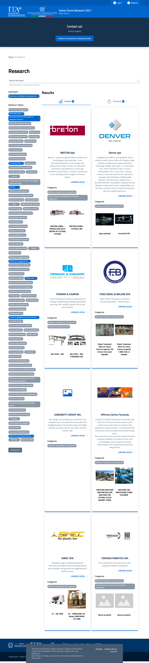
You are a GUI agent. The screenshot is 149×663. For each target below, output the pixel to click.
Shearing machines (16, 352)
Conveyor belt (31, 172)
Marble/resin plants (16, 274)
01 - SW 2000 (57, 615)
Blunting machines (16, 141)
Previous (45, 219)
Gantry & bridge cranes (17, 235)
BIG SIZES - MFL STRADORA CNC (76, 356)
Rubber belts (32, 334)
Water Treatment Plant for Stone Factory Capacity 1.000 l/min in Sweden (124, 350)
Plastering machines (29, 296)
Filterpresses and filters (17, 218)
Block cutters (34, 132)
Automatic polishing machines (19, 123)
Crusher (14, 176)
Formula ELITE (124, 234)
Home (11, 57)
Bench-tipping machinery (18, 132)
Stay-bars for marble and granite (20, 385)
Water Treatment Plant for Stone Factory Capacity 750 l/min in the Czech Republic (104, 350)
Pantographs (14, 296)
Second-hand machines (17, 343)
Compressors (30, 163)
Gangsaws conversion (17, 231)
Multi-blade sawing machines (19, 291)
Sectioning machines (16, 348)
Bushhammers (30, 141)
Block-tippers (34, 137)
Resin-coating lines (31, 330)
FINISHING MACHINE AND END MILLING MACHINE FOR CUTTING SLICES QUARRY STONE (104, 496)
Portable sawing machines (18, 305)
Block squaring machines (18, 137)
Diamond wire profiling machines (20, 195)
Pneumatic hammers (16, 300)
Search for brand (17, 80)
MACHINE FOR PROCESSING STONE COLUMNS (124, 494)
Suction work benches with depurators (22, 394)
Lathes (33, 248)
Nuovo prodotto (104, 616)
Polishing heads (32, 300)
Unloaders (14, 419)
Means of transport (16, 278)
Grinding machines (15, 244)
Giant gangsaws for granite (18, 240)
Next (89, 219)
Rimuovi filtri (15, 450)
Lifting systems (14, 253)
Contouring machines (16, 172)
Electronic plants (15, 209)
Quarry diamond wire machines (20, 326)
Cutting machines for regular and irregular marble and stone (24, 182)
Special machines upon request (20, 365)
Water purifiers (14, 428)
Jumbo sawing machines (17, 248)
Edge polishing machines (30, 204)
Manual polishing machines (19, 269)
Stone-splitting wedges (17, 390)
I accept (113, 651)
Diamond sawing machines (18, 191)
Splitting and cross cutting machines (22, 370)
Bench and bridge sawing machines (21, 128)
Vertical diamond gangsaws (19, 423)
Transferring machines (17, 410)
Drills (14, 204)
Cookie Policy (110, 649)
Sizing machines (15, 357)
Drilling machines (32, 200)
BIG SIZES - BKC (57, 355)
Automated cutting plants (18, 110)
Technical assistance (16, 399)
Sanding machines (15, 339)
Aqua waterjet (104, 234)
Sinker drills (30, 352)
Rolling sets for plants (17, 334)
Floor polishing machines (18, 226)
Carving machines (15, 150)
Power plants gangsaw (17, 309)
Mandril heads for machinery (19, 265)
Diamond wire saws (16, 200)
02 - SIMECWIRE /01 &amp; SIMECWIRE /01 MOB (76, 618)
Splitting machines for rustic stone (21, 374)
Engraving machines (31, 209)
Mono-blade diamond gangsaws (20, 283)
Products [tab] (115, 102)
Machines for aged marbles (18, 257)
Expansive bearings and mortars (20, 213)
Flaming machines (15, 222)
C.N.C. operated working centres (20, 146)
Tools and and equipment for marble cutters (22, 404)
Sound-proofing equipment (18, 361)
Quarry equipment (15, 330)
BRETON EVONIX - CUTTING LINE (76, 228)
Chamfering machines (17, 159)
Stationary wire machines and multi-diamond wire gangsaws (22, 380)
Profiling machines (15, 313)
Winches (14, 440)
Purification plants (15, 321)
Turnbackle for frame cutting (19, 414)
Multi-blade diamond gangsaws (20, 287)
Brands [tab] (66, 102)
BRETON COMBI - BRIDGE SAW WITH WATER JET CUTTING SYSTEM (57, 231)
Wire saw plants (27, 440)
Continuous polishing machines (20, 168)
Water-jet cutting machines (19, 432)
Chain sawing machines (17, 154)
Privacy (99, 649)
